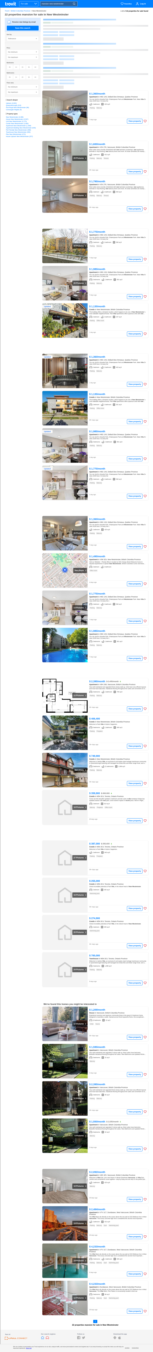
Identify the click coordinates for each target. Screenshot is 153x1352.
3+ (29, 67)
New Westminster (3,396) (14, 117)
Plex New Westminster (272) (16, 134)
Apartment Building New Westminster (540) (21, 128)
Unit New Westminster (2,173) (16, 121)
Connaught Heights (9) (14, 110)
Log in (143, 4)
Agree (127, 1348)
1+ (16, 67)
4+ (35, 67)
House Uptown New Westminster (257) (19, 136)
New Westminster (39, 11)
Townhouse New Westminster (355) (18, 132)
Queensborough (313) (13, 105)
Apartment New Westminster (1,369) (18, 126)
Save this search (22, 28)
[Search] (74, 3)
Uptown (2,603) (11, 103)
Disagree (135, 1348)
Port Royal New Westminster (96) (17, 107)
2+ (23, 67)
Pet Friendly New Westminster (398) (18, 130)
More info (29, 1348)
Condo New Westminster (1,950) (17, 123)
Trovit (7, 11)
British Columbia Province (20, 11)
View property (134, 121)
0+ (10, 67)
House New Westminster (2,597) (17, 119)
